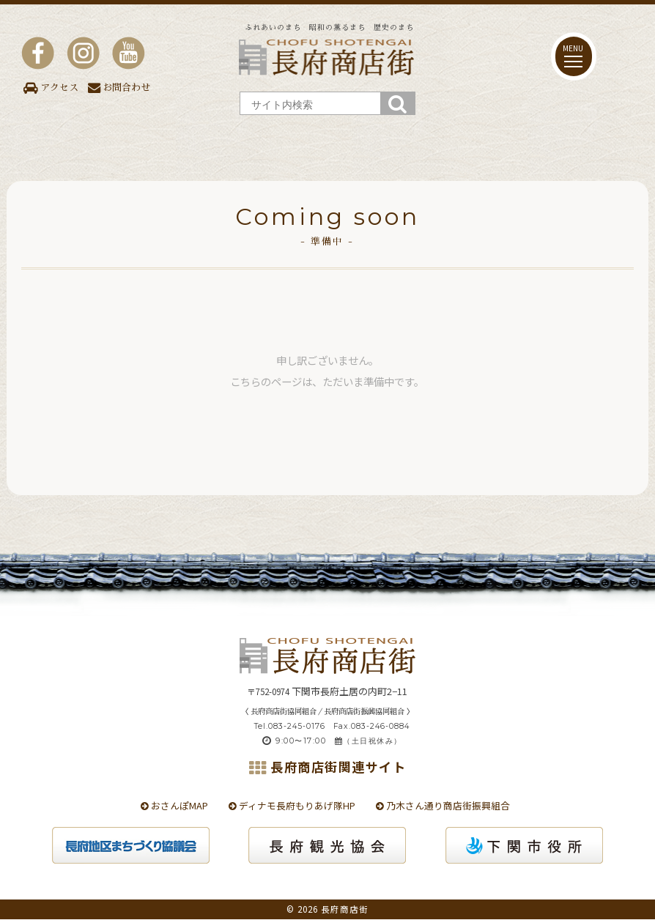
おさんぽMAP (174, 805)
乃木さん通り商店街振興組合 (443, 805)
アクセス (50, 87)
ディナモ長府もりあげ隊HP (292, 805)
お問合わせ (119, 87)
